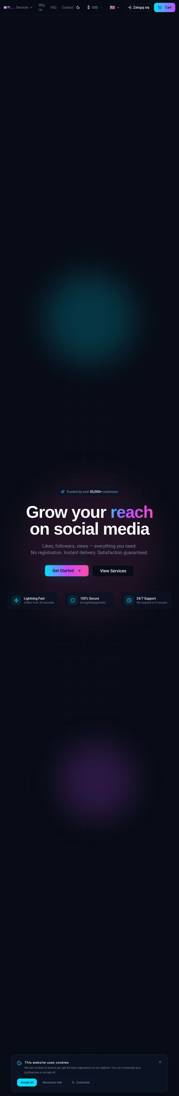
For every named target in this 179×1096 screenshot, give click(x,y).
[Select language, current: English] (115, 7)
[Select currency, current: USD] (95, 7)
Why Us (42, 7)
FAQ (53, 7)
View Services (113, 570)
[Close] (160, 1063)
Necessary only (52, 1083)
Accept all (27, 1083)
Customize (81, 1083)
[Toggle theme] (78, 7)
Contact (67, 7)
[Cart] (164, 7)
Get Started (66, 570)
